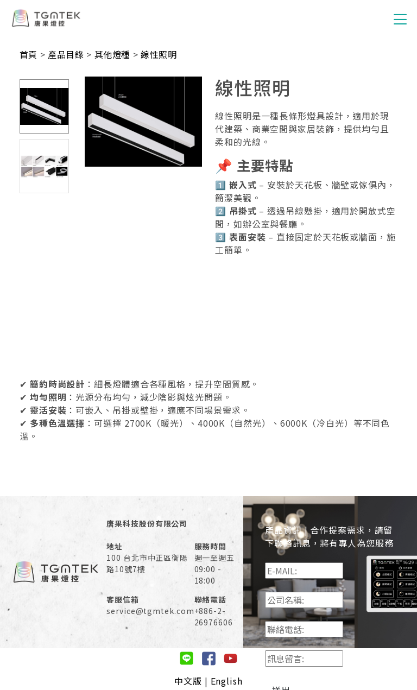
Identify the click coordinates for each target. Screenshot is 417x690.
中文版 (188, 680)
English (227, 680)
